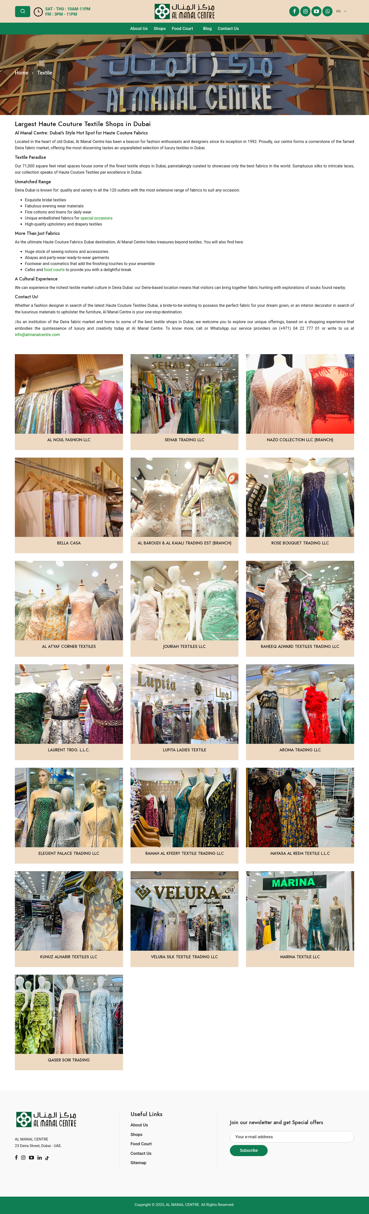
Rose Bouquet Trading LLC (300, 543)
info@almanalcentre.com (37, 334)
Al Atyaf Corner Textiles (69, 646)
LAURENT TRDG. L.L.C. (69, 750)
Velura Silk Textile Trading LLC (184, 956)
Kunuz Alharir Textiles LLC (68, 956)
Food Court (182, 28)
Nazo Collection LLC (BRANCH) (300, 439)
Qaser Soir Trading (69, 1060)
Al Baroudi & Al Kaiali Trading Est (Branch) (184, 543)
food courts (55, 269)
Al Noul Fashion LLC (69, 439)
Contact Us (228, 28)
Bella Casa (69, 543)
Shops (160, 28)
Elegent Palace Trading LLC (68, 853)
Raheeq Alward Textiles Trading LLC (300, 646)
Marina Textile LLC (300, 956)
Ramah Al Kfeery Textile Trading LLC (184, 853)
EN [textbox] (338, 11)
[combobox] (340, 11)
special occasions (96, 218)
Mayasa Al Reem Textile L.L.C (300, 853)
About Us (139, 28)
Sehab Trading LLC (184, 439)
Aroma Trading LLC (300, 750)
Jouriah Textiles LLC (184, 646)
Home (21, 73)
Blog (207, 28)
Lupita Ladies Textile (184, 750)
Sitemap (138, 1162)
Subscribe (249, 1150)
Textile (44, 73)
